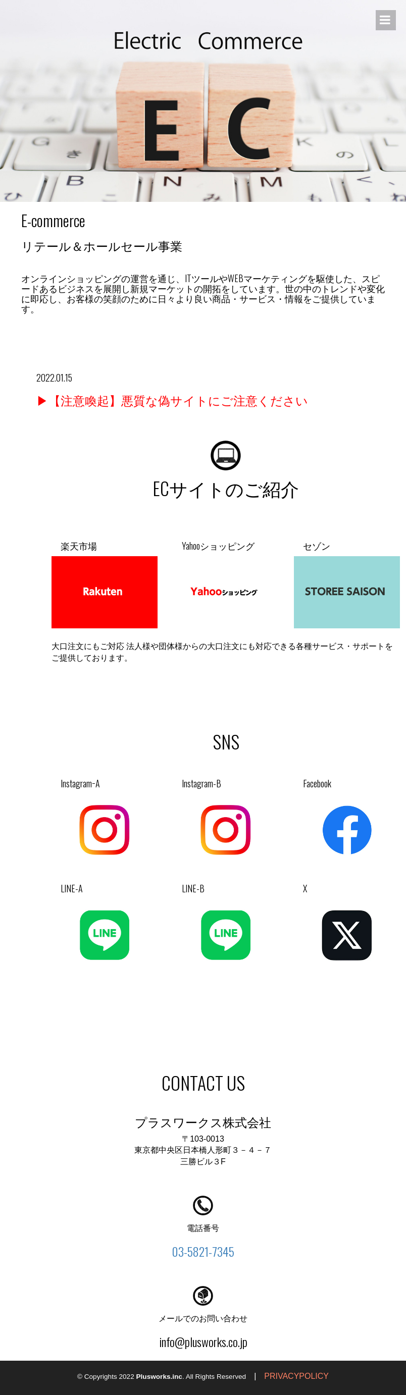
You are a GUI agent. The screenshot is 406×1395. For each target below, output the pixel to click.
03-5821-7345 (203, 1251)
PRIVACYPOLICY (296, 1376)
